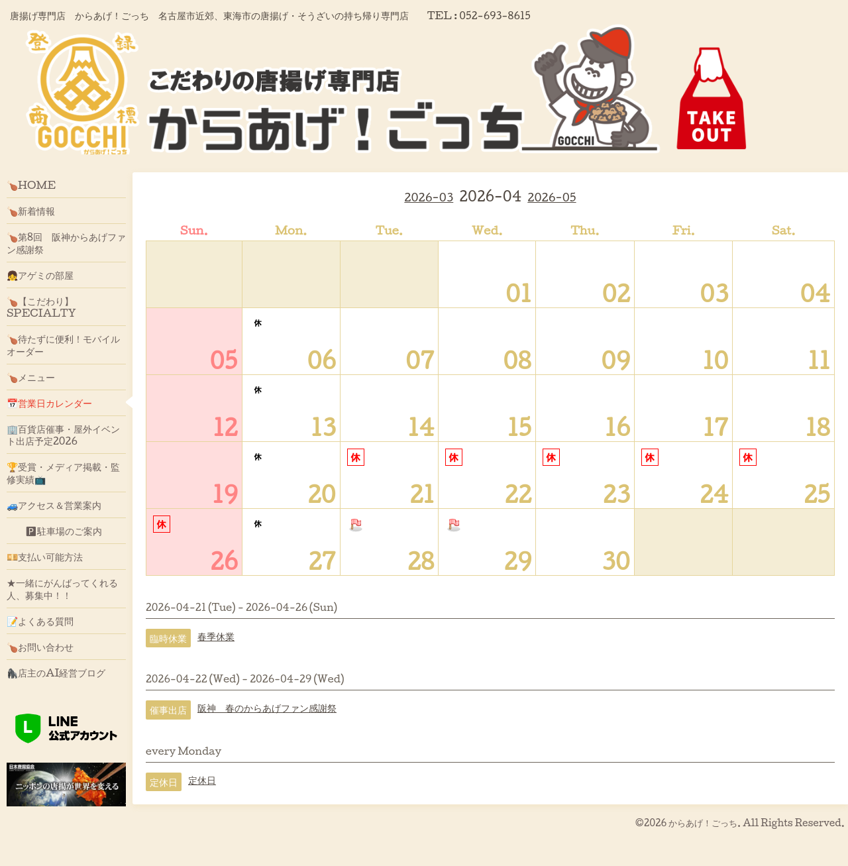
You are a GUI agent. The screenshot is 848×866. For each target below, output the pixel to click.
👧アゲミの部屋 (40, 275)
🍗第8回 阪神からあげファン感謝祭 (66, 242)
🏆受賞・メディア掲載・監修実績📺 (63, 472)
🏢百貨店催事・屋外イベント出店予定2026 (63, 435)
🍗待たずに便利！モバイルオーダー (63, 344)
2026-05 (551, 197)
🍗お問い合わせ (40, 647)
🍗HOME (31, 185)
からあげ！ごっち (702, 822)
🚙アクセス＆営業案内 (54, 505)
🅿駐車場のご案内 (54, 531)
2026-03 (428, 197)
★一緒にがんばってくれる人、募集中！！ (62, 588)
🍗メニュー (31, 377)
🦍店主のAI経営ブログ (56, 672)
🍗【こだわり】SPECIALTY (41, 307)
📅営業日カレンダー (49, 403)
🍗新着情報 (31, 211)
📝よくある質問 (40, 621)
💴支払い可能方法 (45, 557)
